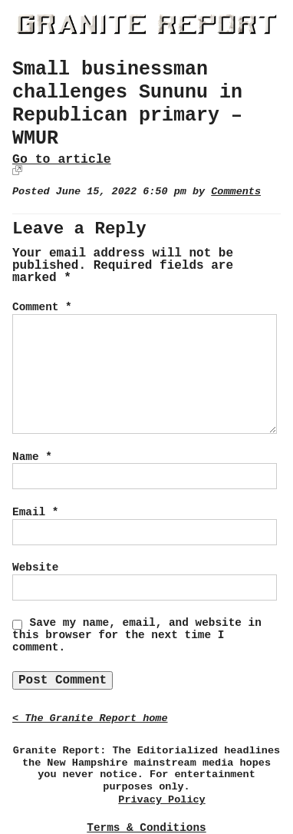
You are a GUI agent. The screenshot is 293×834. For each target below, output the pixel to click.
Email (35, 512)
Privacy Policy (161, 800)
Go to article (61, 159)
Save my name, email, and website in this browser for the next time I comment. (137, 635)
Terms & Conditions (146, 828)
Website (35, 567)
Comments (236, 191)
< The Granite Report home (90, 718)
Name (32, 457)
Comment (42, 307)
